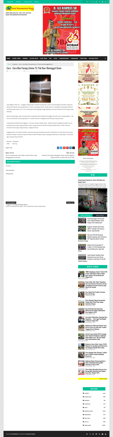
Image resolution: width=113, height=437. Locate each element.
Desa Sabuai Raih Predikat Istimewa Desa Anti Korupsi (95, 293)
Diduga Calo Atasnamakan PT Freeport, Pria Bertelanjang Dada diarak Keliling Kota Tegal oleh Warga (91, 248)
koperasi (86, 400)
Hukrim (25, 58)
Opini (55, 58)
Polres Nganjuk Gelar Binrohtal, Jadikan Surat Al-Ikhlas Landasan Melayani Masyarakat (96, 354)
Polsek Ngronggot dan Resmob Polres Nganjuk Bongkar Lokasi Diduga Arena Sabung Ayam (95, 221)
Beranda (18, 2)
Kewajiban (10, 2)
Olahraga (87, 404)
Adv (50, 58)
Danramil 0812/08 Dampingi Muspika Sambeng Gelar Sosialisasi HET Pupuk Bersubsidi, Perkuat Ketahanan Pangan (92, 238)
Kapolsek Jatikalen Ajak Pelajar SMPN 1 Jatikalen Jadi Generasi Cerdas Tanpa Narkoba (95, 229)
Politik (86, 421)
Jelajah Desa (34, 58)
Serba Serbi (16, 58)
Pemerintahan (64, 58)
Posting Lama (70, 203)
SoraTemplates (14, 434)
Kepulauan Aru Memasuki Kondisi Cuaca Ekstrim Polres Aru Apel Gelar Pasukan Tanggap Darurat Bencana (96, 327)
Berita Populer (85, 215)
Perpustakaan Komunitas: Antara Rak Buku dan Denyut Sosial (91, 181)
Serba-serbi (87, 425)
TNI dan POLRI (93, 58)
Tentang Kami (28, 2)
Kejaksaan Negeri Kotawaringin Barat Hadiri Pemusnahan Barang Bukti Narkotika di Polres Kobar (95, 363)
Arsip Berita (100, 215)
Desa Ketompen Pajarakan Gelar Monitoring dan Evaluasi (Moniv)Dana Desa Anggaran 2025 (95, 310)
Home (8, 58)
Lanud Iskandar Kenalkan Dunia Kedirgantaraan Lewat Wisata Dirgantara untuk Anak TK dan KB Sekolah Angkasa (91, 258)
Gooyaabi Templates (30, 434)
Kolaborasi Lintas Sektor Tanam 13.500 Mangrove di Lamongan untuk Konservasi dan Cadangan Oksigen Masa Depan (96, 346)
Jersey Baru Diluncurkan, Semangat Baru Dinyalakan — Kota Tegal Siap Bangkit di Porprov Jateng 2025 (96, 319)
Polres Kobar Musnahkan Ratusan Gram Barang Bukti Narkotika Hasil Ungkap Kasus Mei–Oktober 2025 (96, 371)
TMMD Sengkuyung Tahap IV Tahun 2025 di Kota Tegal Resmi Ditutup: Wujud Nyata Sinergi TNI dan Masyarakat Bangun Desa (96, 274)
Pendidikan (74, 58)
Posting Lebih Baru (11, 203)
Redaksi (36, 2)
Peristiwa (83, 58)
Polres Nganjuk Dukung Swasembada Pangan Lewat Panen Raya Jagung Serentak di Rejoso (95, 302)
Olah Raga (43, 58)
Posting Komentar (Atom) (20, 204)
